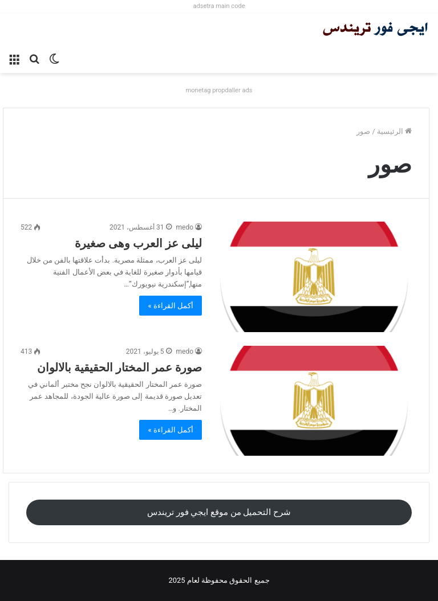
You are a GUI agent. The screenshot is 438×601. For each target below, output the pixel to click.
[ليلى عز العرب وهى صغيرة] (314, 277)
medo (185, 227)
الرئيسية (394, 131)
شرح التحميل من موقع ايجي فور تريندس (219, 512)
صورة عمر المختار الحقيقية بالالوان (119, 367)
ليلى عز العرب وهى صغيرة (138, 243)
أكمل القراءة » (170, 305)
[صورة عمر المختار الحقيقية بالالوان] (314, 401)
